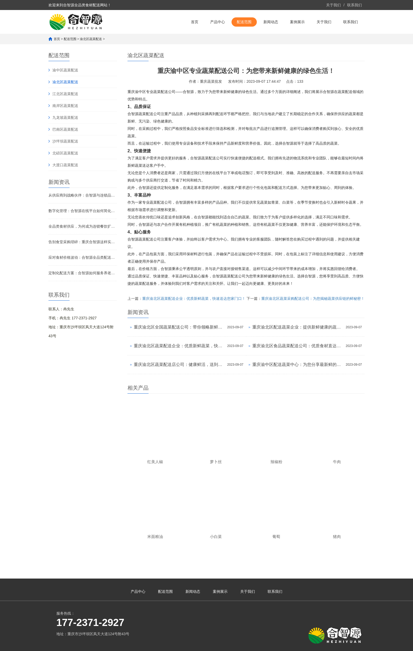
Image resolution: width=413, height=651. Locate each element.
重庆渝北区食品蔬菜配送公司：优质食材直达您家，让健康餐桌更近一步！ (297, 346)
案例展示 (297, 22)
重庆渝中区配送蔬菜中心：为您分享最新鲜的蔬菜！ (297, 364)
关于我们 (333, 5)
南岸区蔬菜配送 (65, 106)
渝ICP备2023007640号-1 (160, 644)
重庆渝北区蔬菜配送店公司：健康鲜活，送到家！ (179, 364)
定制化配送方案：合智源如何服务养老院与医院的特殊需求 (82, 273)
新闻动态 (270, 22)
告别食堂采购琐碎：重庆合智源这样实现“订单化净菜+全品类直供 (82, 242)
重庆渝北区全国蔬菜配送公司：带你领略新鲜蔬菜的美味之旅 (179, 327)
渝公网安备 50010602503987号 (209, 643)
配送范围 (244, 22)
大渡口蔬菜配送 (65, 165)
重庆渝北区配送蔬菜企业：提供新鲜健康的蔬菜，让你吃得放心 (297, 327)
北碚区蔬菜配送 (65, 153)
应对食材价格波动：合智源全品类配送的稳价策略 (82, 257)
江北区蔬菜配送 (65, 94)
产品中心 (217, 22)
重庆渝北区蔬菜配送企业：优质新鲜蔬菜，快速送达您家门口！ (193, 298)
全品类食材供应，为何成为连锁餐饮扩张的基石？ (82, 226)
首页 (194, 22)
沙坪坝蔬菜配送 (65, 141)
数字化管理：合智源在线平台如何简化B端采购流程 (82, 211)
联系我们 (354, 5)
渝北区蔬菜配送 (91, 39)
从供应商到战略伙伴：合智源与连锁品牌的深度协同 (82, 195)
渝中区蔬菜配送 (65, 70)
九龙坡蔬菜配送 (65, 117)
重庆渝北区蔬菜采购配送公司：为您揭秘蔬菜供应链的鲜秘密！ (313, 298)
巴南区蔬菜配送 (65, 129)
